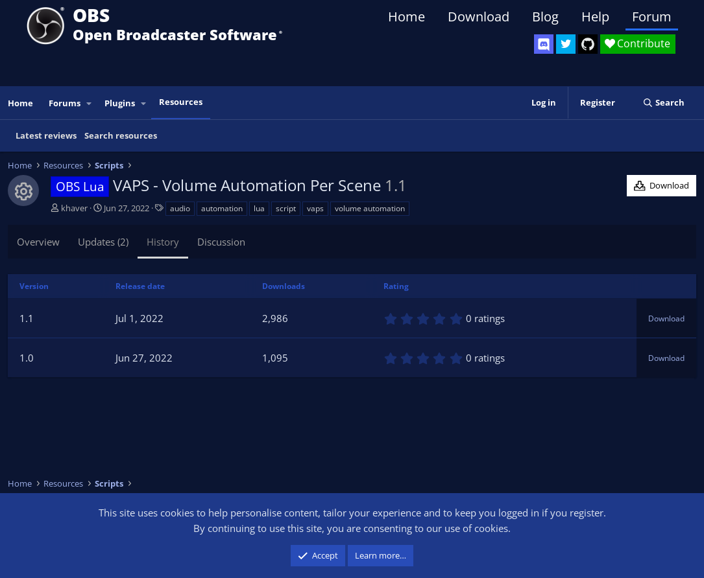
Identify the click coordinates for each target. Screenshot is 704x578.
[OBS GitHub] (588, 44)
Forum (652, 16)
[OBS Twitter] (566, 44)
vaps (315, 208)
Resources (180, 102)
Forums (64, 103)
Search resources (120, 135)
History (163, 241)
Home (406, 16)
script (286, 208)
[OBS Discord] (543, 44)
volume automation (370, 208)
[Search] (663, 103)
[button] (89, 103)
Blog (545, 16)
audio (180, 208)
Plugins (119, 103)
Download (478, 16)
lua (259, 208)
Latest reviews (46, 135)
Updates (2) (103, 241)
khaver (74, 208)
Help (595, 16)
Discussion (221, 241)
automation (222, 208)
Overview (38, 241)
